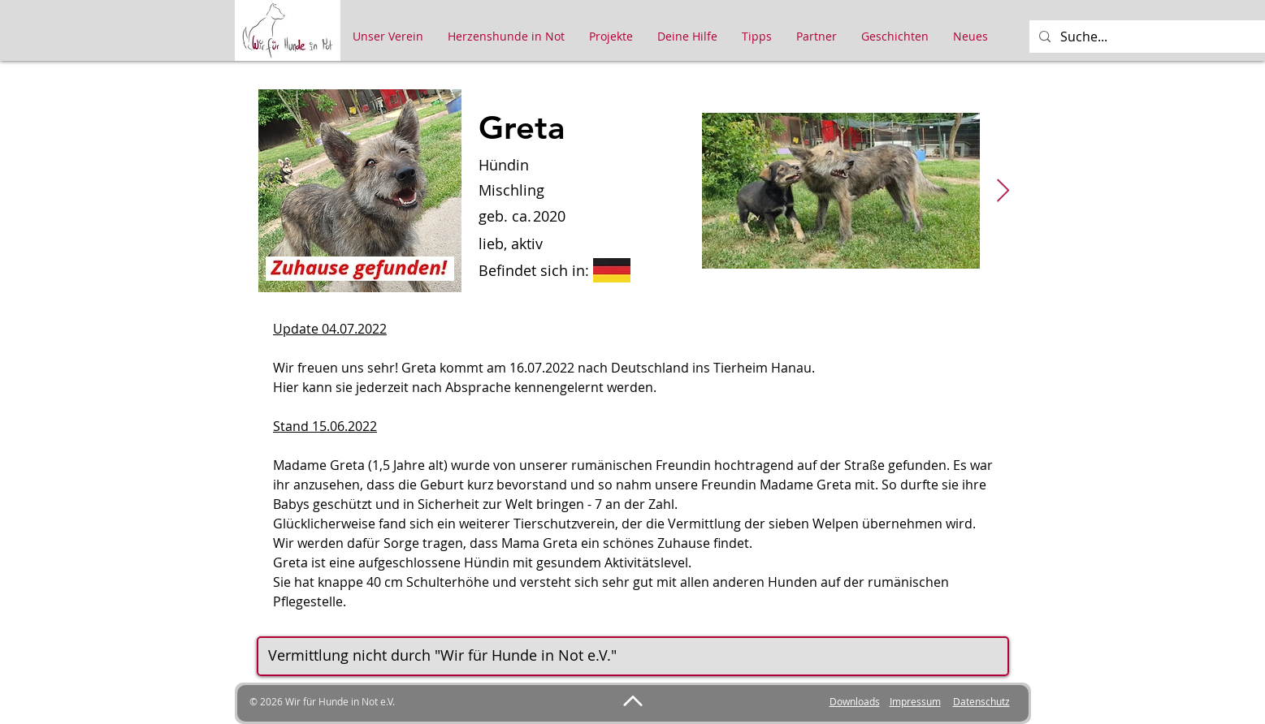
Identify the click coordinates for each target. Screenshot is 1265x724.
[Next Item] (1003, 191)
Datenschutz (981, 701)
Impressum (915, 701)
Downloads (855, 701)
